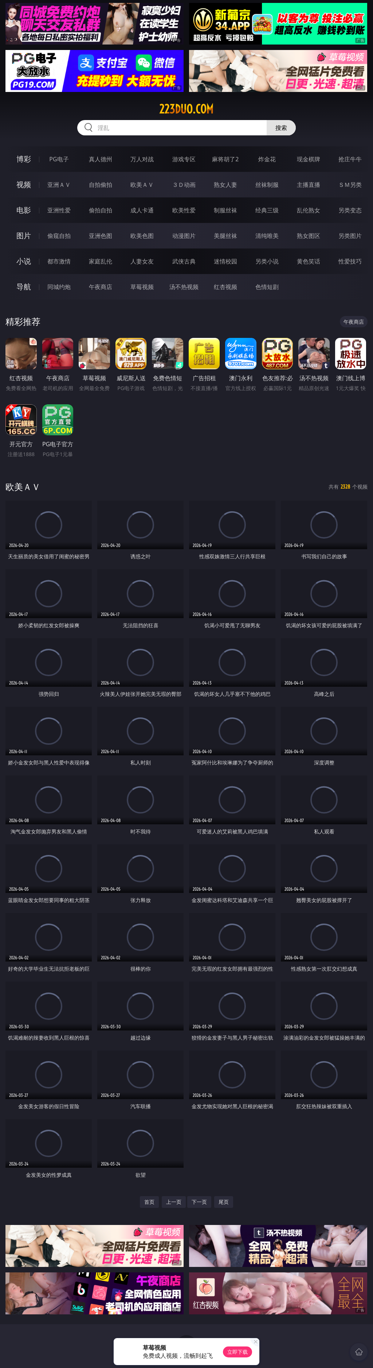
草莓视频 (142, 287)
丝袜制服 (267, 185)
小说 (23, 261)
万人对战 (142, 159)
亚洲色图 (100, 236)
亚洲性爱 (59, 210)
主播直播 (308, 185)
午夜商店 (100, 287)
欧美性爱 (184, 210)
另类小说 (267, 261)
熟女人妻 (225, 185)
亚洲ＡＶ (59, 185)
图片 (23, 235)
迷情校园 (225, 261)
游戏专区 (184, 159)
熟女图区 (308, 236)
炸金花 (267, 159)
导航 (23, 287)
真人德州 (100, 159)
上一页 (173, 1201)
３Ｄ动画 (184, 185)
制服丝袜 (225, 210)
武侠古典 (184, 261)
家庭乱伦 (100, 261)
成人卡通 (142, 210)
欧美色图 (142, 236)
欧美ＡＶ (142, 185)
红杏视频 (225, 287)
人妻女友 (142, 261)
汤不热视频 (184, 287)
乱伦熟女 (308, 210)
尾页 (224, 1201)
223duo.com (186, 109)
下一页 (199, 1201)
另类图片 (350, 236)
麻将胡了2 (225, 159)
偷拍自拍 (100, 210)
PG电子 (58, 159)
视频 (23, 184)
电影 (23, 210)
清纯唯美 (267, 236)
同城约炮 (59, 287)
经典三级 (267, 210)
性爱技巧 (350, 261)
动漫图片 (184, 236)
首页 (149, 1201)
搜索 (281, 128)
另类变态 (350, 210)
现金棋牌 (308, 159)
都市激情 (59, 261)
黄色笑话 (308, 261)
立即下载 (237, 1351)
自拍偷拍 (100, 185)
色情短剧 (267, 287)
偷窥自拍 (59, 236)
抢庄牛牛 (350, 159)
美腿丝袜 (225, 236)
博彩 (23, 159)
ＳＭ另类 (350, 185)
